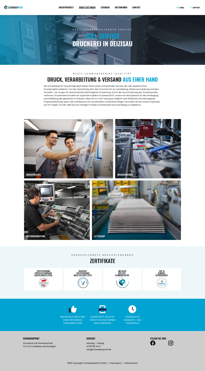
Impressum (115, 363)
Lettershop (99, 236)
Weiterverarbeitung (35, 236)
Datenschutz (131, 363)
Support (196, 7)
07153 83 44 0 (94, 346)
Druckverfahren (125, 174)
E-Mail (181, 7)
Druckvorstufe (33, 174)
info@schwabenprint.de (99, 349)
